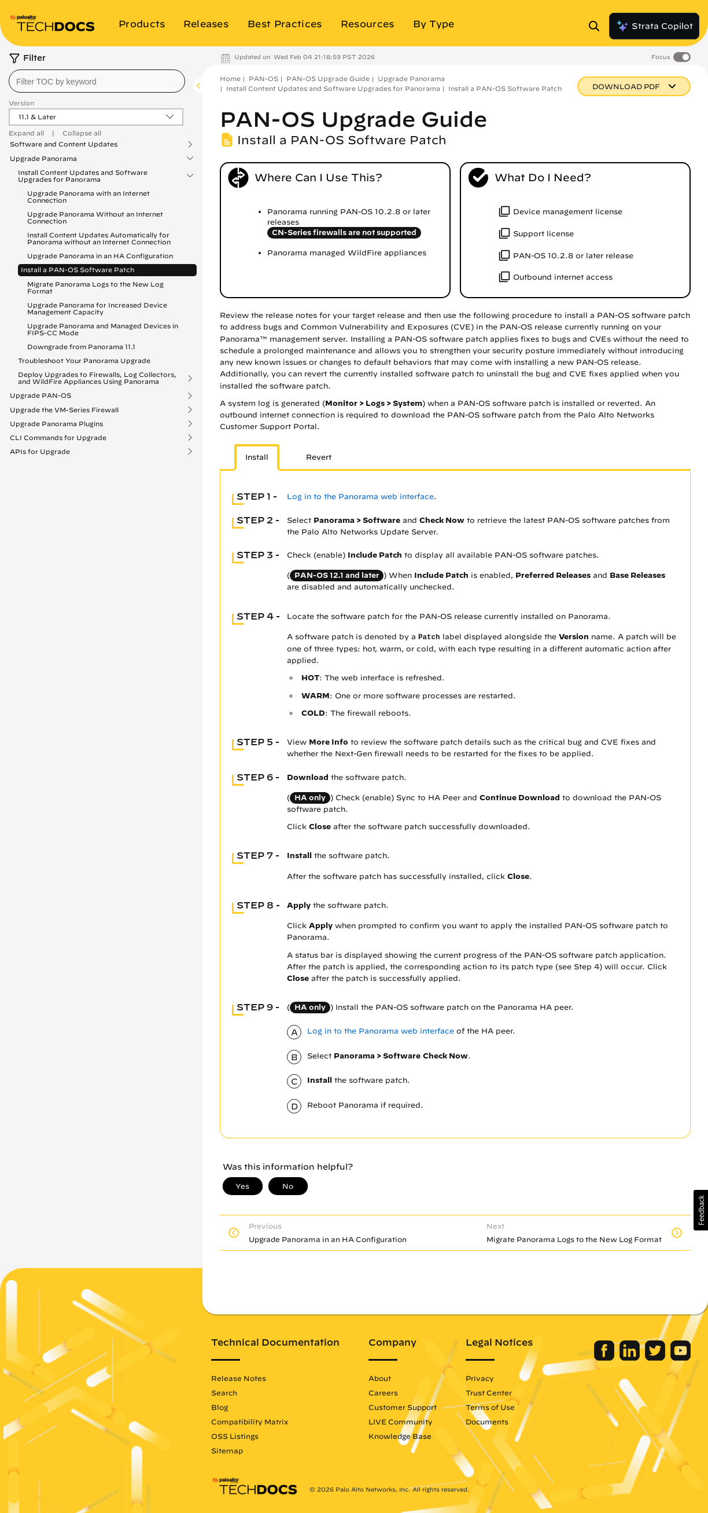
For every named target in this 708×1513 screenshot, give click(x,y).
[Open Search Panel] (597, 26)
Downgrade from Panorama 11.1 (81, 346)
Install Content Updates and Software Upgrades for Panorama (83, 176)
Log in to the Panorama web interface (360, 496)
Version (21, 103)
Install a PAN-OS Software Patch (77, 269)
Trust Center (489, 1393)
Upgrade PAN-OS (40, 395)
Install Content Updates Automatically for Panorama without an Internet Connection (99, 238)
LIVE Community (400, 1421)
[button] (701, 1210)
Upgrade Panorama (43, 158)
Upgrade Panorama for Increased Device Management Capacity (97, 308)
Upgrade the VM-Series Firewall (64, 409)
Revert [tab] (318, 457)
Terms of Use (490, 1407)
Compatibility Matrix (249, 1421)
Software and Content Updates (63, 144)
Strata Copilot (654, 26)
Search (224, 1393)
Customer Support (402, 1407)
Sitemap (227, 1450)
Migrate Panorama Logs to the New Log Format (95, 287)
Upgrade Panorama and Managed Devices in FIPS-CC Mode (102, 329)
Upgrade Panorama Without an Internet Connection (95, 217)
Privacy (480, 1378)
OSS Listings (235, 1436)
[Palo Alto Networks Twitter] (656, 1357)
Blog (219, 1407)
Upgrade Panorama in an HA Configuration (100, 255)
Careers (383, 1393)
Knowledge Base (400, 1436)
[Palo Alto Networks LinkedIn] (631, 1357)
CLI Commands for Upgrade (58, 437)
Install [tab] (256, 457)
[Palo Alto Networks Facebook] (605, 1357)
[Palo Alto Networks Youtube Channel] (680, 1357)
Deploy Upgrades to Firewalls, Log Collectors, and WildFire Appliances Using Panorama (97, 378)
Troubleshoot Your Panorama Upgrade (84, 360)
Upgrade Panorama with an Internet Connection (88, 196)
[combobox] (97, 81)
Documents (487, 1421)
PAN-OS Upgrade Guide (328, 78)
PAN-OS (263, 78)
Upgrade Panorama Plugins (56, 423)
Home (230, 78)
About (379, 1378)
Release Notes (238, 1378)
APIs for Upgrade (40, 451)
